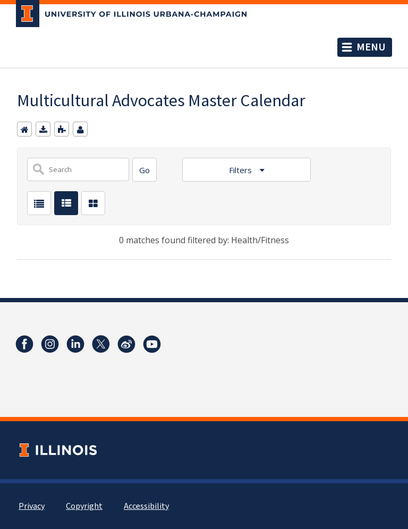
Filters (241, 170)
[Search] (144, 170)
